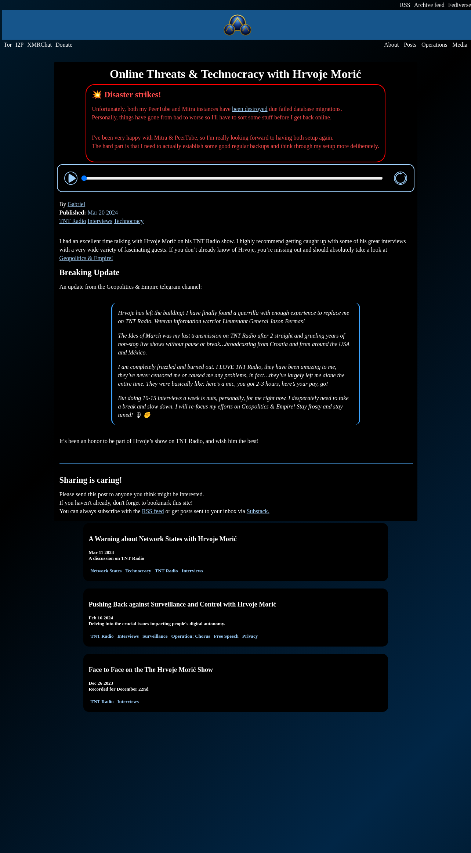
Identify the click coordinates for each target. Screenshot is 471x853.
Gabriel (76, 204)
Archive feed (429, 5)
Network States (106, 570)
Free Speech (226, 636)
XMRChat (39, 45)
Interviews (100, 221)
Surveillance (155, 636)
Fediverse (459, 5)
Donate (63, 45)
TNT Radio (72, 221)
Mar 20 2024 (102, 212)
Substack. (258, 511)
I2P (19, 45)
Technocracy (129, 221)
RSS (405, 5)
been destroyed (249, 109)
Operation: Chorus (190, 636)
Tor (8, 45)
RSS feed (153, 511)
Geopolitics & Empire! (86, 258)
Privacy (250, 636)
